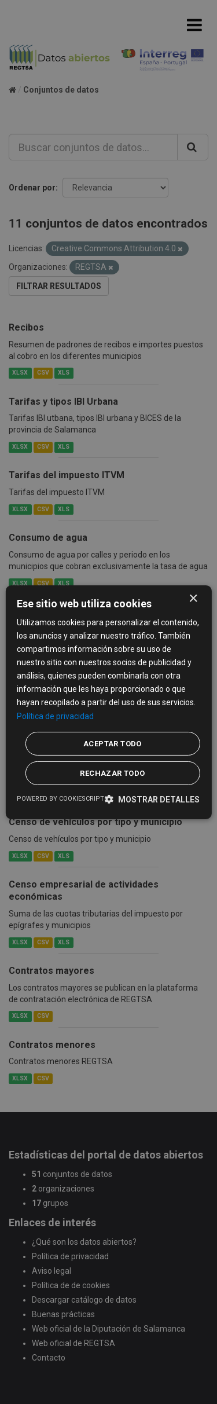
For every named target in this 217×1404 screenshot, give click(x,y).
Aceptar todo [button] (112, 743)
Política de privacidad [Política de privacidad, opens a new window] (55, 715)
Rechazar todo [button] (112, 773)
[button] (152, 799)
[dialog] (108, 702)
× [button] (193, 598)
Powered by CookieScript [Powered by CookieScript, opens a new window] (60, 798)
